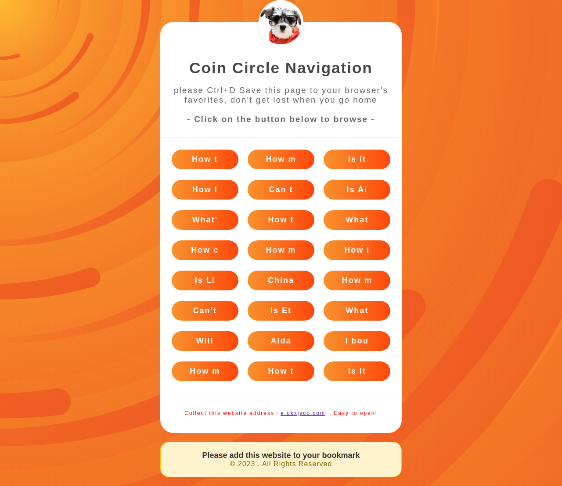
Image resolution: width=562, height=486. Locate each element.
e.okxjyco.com (303, 413)
